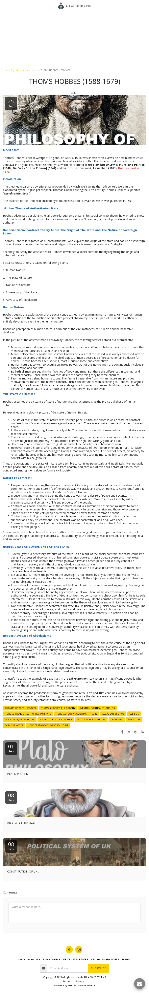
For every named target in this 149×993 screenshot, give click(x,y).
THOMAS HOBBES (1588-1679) (20, 708)
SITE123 (72, 985)
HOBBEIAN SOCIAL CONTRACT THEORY (76, 713)
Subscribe (98, 968)
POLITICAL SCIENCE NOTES (91, 719)
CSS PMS (134, 713)
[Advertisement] (73, 27)
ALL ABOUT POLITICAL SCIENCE (55, 719)
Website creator (86, 985)
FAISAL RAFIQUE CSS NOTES (20, 719)
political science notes (25, 70)
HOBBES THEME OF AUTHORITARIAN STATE (28, 713)
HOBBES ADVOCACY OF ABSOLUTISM (48, 725)
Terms (66, 981)
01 (11, 748)
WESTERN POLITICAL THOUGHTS (97, 708)
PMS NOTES (134, 719)
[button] (4, 6)
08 (11, 797)
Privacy (80, 981)
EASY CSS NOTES (14, 725)
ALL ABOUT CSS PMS (113, 713)
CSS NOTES (117, 719)
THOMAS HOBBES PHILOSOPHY (58, 708)
